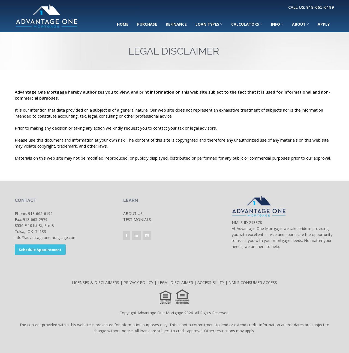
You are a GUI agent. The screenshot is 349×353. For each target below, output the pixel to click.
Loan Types (207, 24)
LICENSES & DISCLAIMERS (95, 282)
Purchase (147, 24)
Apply (324, 24)
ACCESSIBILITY (210, 282)
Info (275, 24)
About (299, 24)
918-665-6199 (40, 213)
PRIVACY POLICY (138, 282)
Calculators (245, 24)
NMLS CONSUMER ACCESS (252, 282)
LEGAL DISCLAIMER (175, 282)
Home (122, 24)
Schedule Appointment (40, 249)
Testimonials (137, 219)
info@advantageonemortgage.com (46, 237)
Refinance (176, 24)
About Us (133, 213)
